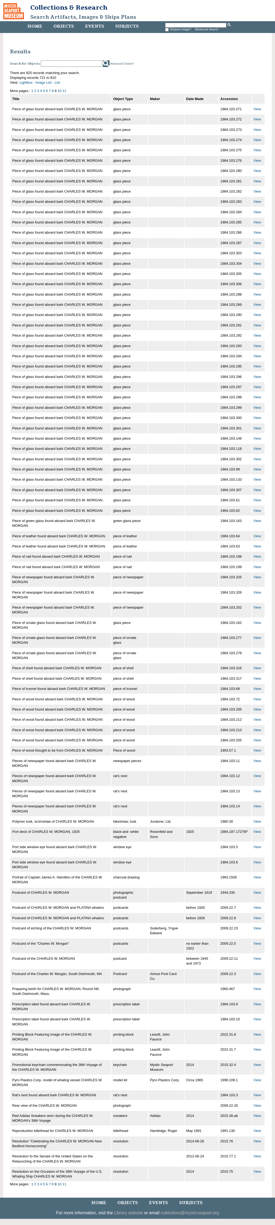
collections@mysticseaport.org (190, 1213)
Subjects (127, 26)
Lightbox (25, 82)
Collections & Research (68, 7)
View (257, 109)
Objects (63, 26)
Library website (128, 1213)
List (57, 82)
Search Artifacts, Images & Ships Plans (83, 17)
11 (64, 91)
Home (34, 26)
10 (59, 91)
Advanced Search (206, 29)
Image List (43, 82)
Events (94, 26)
